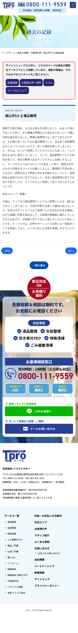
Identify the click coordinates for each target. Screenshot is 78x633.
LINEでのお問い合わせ (49, 552)
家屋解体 (11, 568)
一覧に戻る (39, 265)
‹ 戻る (7, 250)
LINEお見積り (39, 410)
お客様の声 (40, 528)
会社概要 (39, 558)
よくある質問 (41, 541)
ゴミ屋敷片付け (15, 538)
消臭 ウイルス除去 (16, 591)
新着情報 (12, 82)
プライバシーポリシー (46, 585)
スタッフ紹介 (41, 534)
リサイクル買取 (15, 585)
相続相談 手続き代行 (17, 574)
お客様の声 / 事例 (31, 82)
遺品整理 (11, 520)
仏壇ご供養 (12, 550)
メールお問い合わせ (39, 427)
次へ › (71, 250)
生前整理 (11, 526)
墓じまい (11, 556)
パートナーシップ (44, 565)
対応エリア (40, 521)
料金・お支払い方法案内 (48, 515)
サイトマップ (41, 578)
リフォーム (12, 562)
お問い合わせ (41, 547)
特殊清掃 (11, 532)
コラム (49, 82)
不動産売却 (12, 580)
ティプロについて (17, 90)
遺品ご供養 (12, 544)
